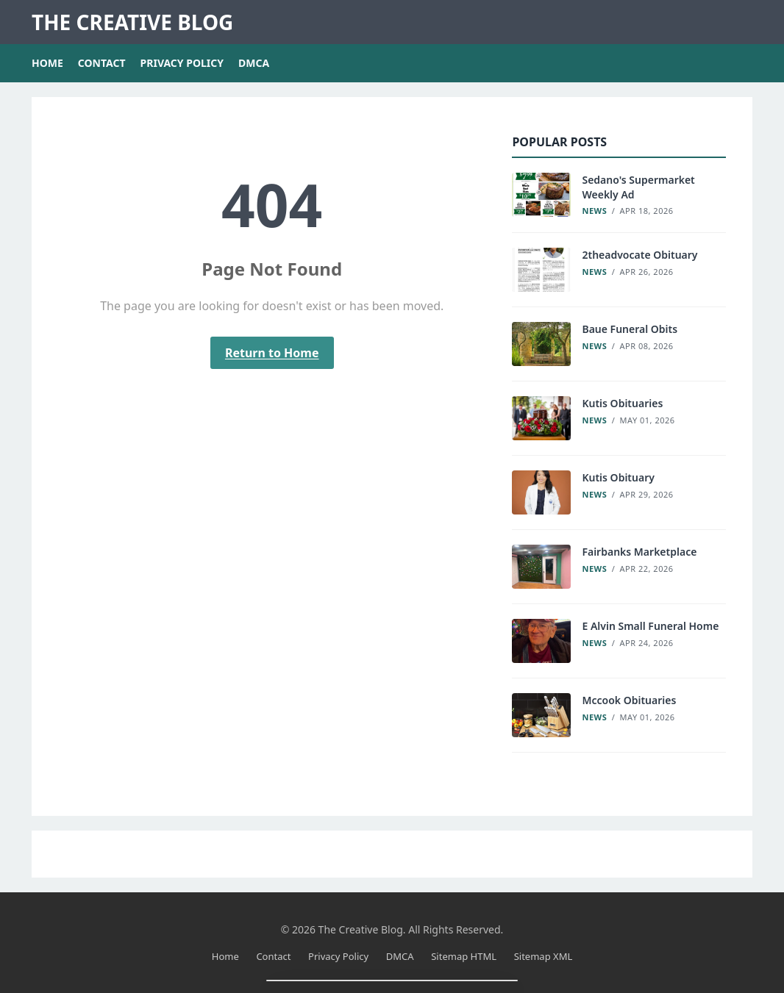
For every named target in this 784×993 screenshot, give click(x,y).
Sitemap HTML (463, 956)
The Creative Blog (132, 22)
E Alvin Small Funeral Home (650, 626)
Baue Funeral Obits (629, 329)
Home (47, 63)
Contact (102, 63)
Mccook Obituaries (629, 700)
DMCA (253, 63)
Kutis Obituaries (622, 403)
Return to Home (272, 353)
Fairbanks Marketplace (639, 552)
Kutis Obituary (618, 477)
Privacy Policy (182, 63)
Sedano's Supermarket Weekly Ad (638, 187)
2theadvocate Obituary (639, 255)
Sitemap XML (543, 956)
